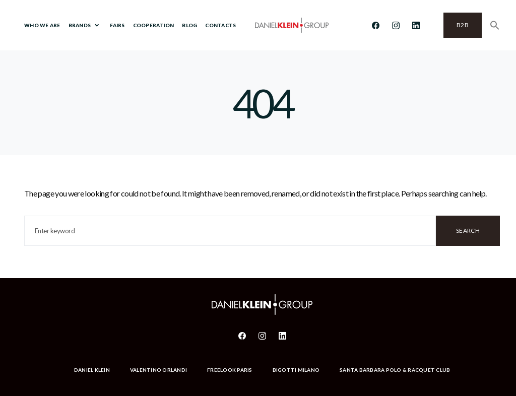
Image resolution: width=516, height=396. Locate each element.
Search (468, 230)
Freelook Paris (229, 370)
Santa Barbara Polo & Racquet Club (395, 370)
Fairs (117, 25)
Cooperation (153, 25)
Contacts (220, 25)
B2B (463, 25)
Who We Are (42, 25)
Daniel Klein (92, 370)
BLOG (189, 25)
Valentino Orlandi (158, 370)
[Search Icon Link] (495, 25)
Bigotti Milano (296, 370)
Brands (80, 25)
